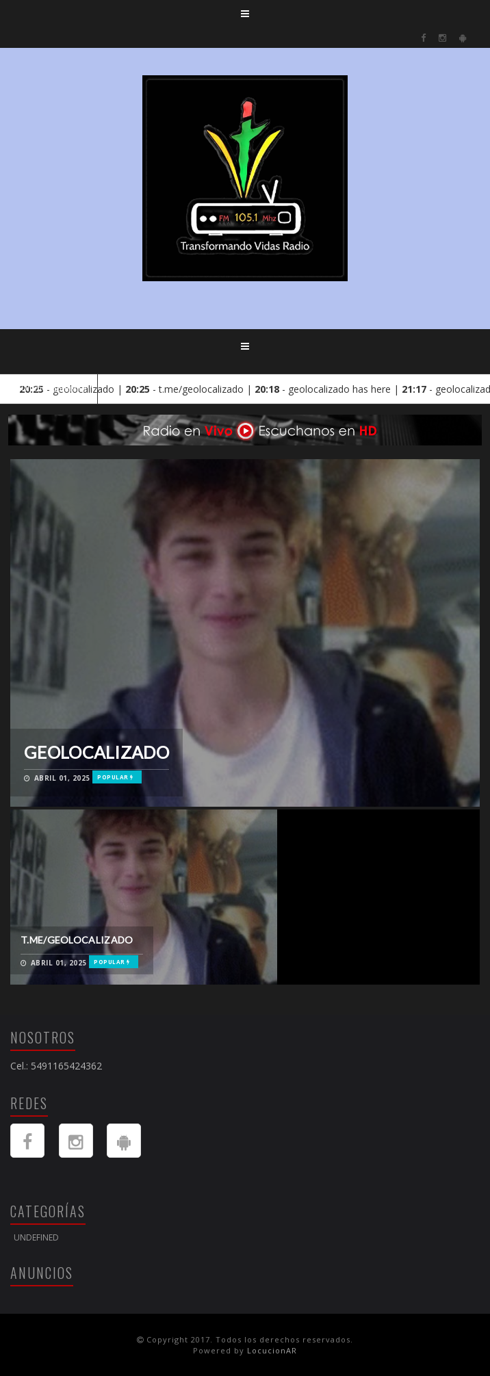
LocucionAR (272, 1350)
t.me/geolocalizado (77, 940)
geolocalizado (96, 752)
